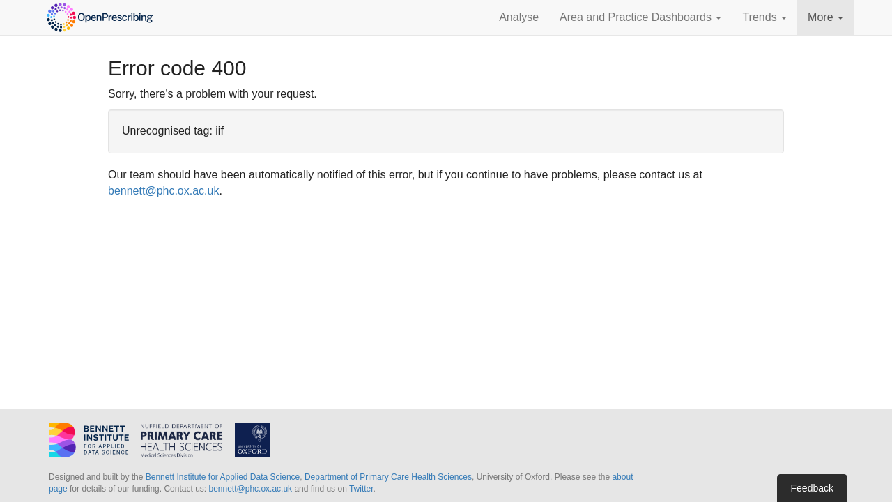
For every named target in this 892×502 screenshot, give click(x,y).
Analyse (519, 17)
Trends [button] (764, 17)
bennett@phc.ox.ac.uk (163, 191)
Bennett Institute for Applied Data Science (223, 477)
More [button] (825, 17)
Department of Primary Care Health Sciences (388, 477)
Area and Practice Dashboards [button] (640, 17)
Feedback (812, 488)
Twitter (361, 489)
